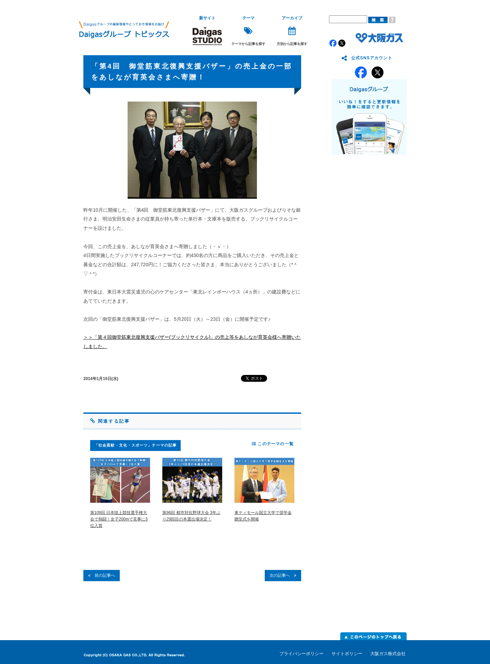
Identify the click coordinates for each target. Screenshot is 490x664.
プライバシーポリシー (301, 653)
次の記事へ (283, 575)
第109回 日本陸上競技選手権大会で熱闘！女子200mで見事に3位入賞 (119, 519)
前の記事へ (101, 575)
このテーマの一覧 (273, 443)
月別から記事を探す (292, 30)
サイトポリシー (346, 653)
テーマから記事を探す (248, 30)
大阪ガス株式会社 (388, 653)
